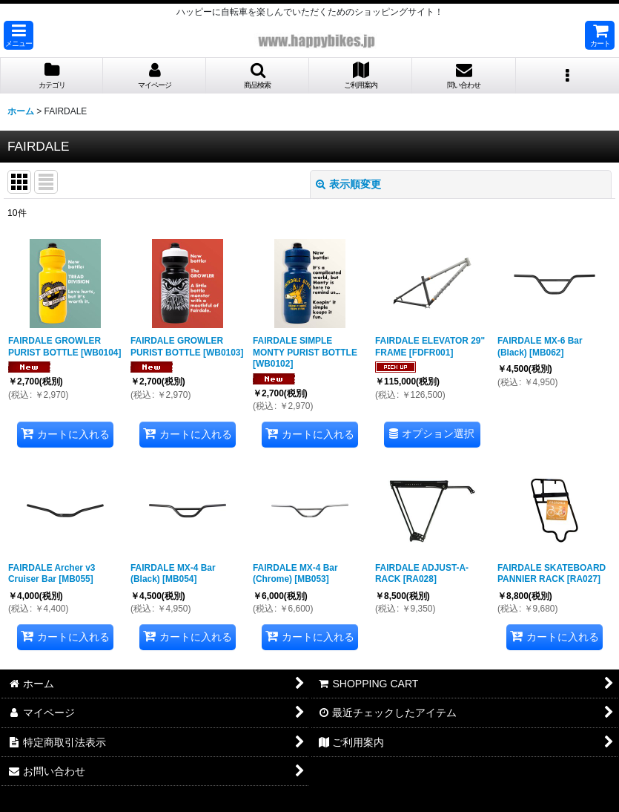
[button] (18, 35)
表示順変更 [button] (348, 184)
